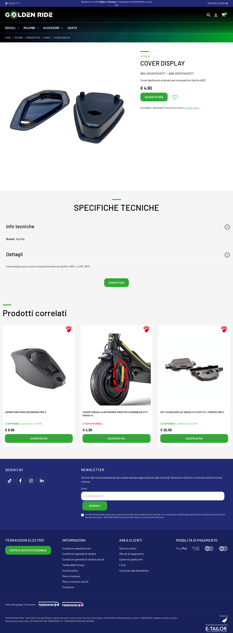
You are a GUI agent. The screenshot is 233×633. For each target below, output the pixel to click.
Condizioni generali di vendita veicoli (83, 558)
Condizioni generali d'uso (76, 547)
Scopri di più (38, 438)
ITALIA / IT (13, 3)
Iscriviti (97, 505)
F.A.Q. (122, 563)
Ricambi (19, 37)
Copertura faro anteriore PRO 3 (25, 412)
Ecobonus (68, 586)
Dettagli (14, 254)
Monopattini (33, 37)
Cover (46, 37)
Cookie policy (70, 569)
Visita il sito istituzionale (28, 549)
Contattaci (116, 282)
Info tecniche (20, 226)
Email (84, 488)
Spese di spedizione (131, 558)
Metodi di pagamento (131, 552)
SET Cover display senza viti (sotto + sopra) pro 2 (192, 412)
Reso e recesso (71, 574)
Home (8, 37)
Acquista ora (154, 97)
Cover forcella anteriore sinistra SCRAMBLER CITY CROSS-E (115, 414)
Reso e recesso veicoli (75, 580)
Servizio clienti (217, 3)
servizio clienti (191, 107)
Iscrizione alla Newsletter (134, 569)
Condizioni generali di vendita (79, 552)
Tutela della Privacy (73, 563)
